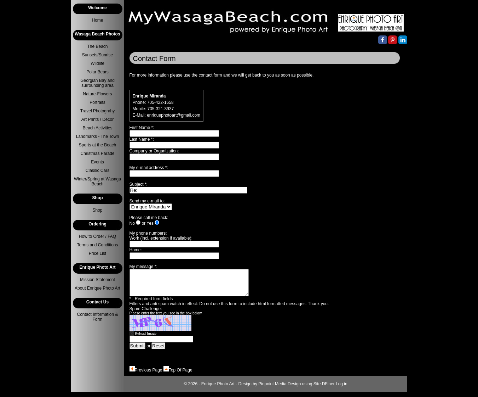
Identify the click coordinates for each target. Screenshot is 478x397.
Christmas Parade (97, 153)
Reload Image (145, 338)
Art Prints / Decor (97, 119)
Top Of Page (180, 375)
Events (97, 162)
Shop (97, 210)
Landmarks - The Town (97, 136)
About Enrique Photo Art (97, 288)
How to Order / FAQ (97, 236)
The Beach (97, 46)
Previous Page (148, 375)
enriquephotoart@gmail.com (173, 115)
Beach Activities (97, 127)
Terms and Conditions (97, 244)
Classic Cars (97, 170)
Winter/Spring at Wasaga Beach (97, 181)
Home (97, 20)
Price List (97, 253)
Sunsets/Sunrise (97, 54)
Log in (341, 389)
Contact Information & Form (97, 317)
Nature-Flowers (97, 93)
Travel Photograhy (97, 110)
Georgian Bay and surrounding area (97, 83)
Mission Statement (97, 279)
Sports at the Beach (97, 144)
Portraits (97, 102)
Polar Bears (97, 71)
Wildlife (97, 63)
